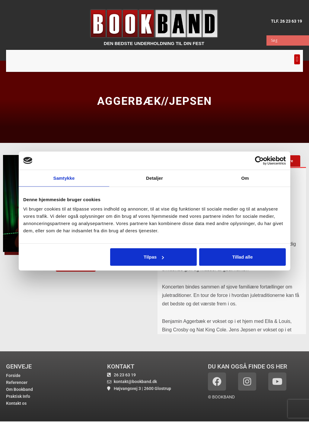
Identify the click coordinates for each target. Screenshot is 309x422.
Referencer (16, 382)
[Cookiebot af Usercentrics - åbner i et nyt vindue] (259, 160)
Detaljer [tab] (154, 177)
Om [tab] (245, 177)
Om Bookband (19, 389)
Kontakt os (16, 403)
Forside (13, 375)
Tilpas (154, 256)
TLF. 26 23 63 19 (286, 20)
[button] (297, 59)
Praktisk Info (18, 396)
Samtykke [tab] (64, 177)
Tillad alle (242, 256)
